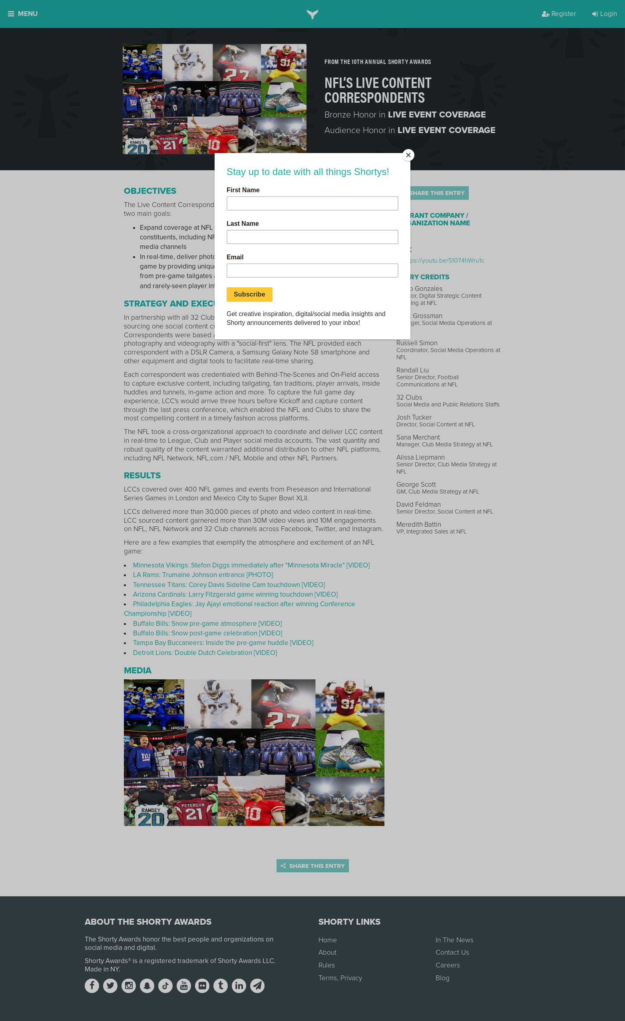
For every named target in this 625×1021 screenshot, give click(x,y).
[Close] (408, 155)
